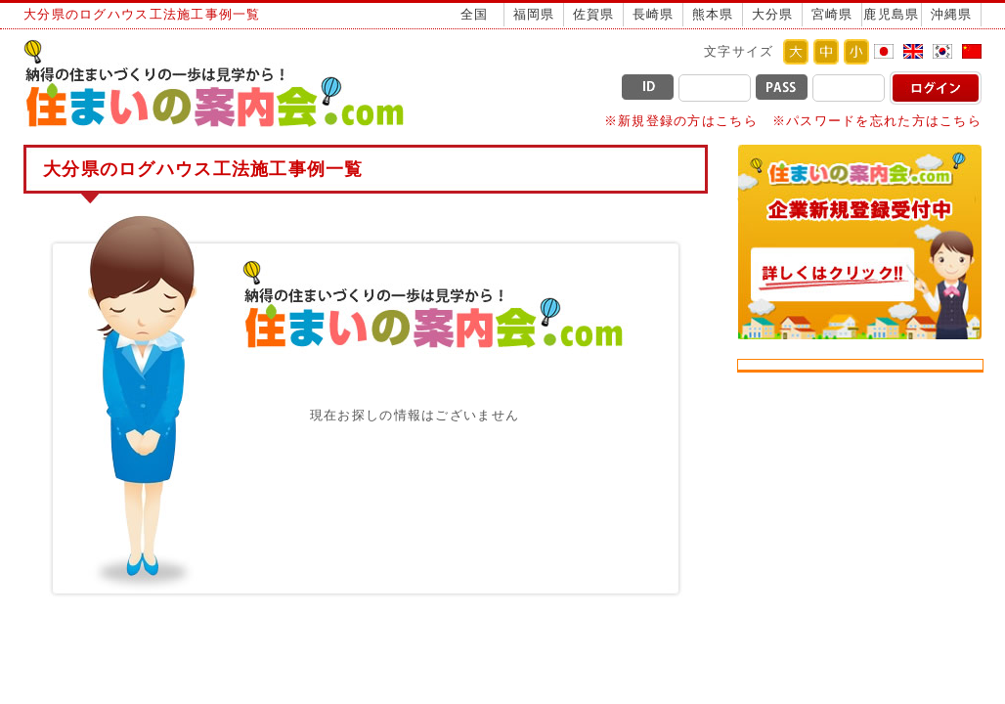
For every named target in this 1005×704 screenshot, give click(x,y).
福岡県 (534, 14)
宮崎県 (832, 14)
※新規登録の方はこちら (681, 120)
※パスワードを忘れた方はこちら (877, 120)
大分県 (773, 14)
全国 (474, 14)
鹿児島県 (891, 14)
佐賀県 (594, 14)
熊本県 (713, 14)
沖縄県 (952, 14)
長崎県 (654, 14)
